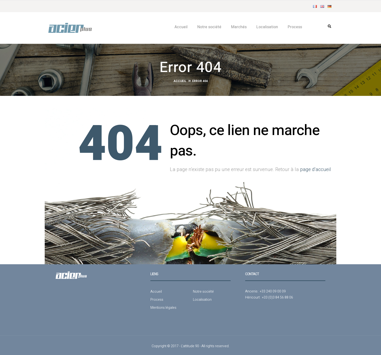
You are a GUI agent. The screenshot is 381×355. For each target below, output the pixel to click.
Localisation (267, 27)
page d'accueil (315, 167)
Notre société (209, 27)
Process (295, 27)
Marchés (239, 27)
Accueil (181, 27)
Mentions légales (163, 306)
